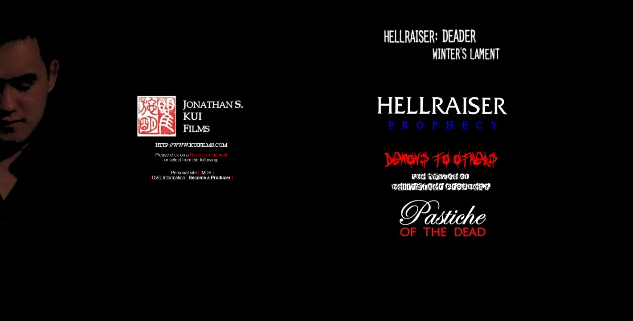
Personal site (184, 172)
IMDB (206, 172)
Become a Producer (210, 177)
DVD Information (168, 177)
